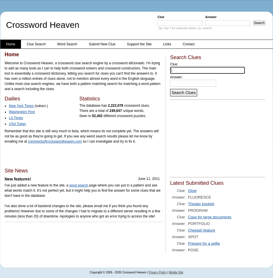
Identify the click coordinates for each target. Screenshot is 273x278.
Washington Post (22, 112)
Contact (189, 44)
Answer (211, 17)
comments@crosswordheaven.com (55, 141)
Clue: (174, 64)
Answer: (176, 77)
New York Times (21, 106)
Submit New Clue (102, 44)
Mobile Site (176, 272)
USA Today (17, 124)
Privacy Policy (158, 272)
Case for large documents (209, 217)
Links (167, 44)
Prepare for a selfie (204, 243)
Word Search (67, 44)
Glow (192, 190)
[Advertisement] (72, 155)
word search (78, 185)
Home (10, 44)
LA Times (16, 118)
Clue (160, 17)
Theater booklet (201, 204)
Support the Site (139, 44)
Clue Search (36, 44)
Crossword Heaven (42, 25)
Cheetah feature (201, 230)
